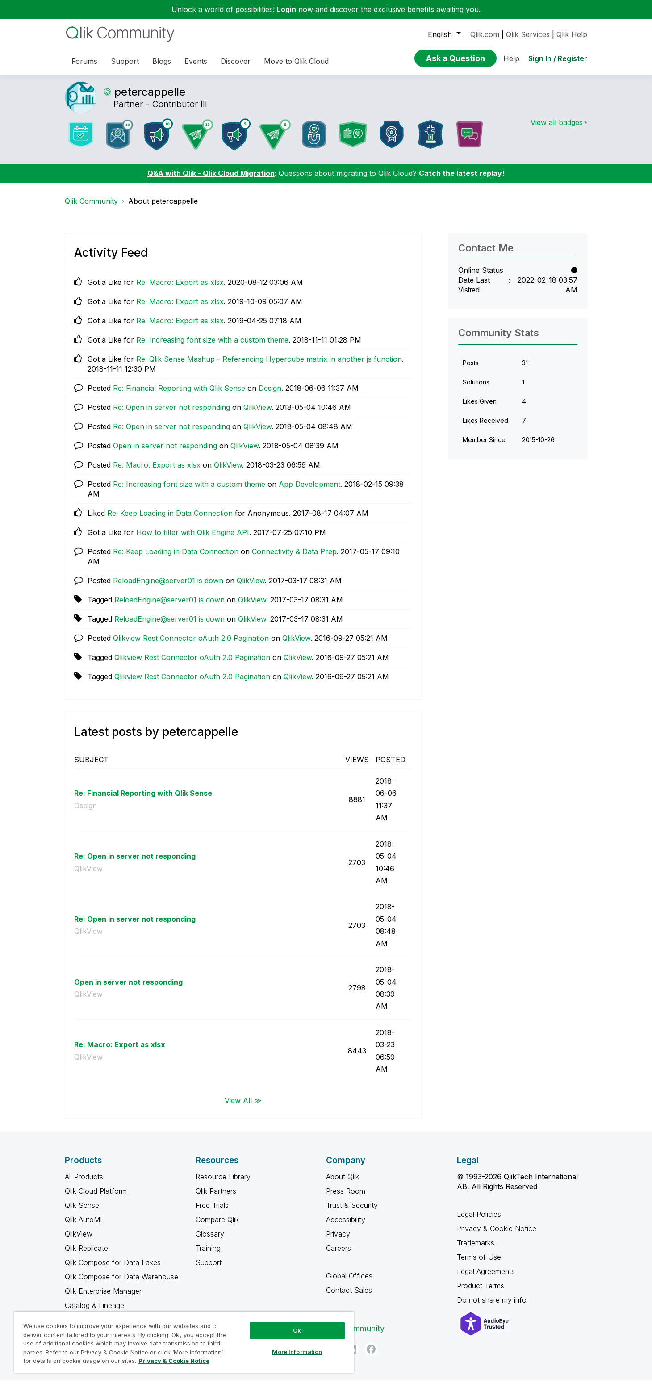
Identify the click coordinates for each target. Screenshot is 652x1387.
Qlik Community (91, 207)
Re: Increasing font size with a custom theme (212, 346)
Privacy (338, 1240)
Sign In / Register (557, 58)
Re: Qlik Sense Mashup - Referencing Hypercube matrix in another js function (269, 365)
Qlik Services (528, 34)
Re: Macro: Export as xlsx (180, 288)
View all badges (557, 129)
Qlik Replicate (86, 1254)
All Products (84, 1183)
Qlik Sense (82, 1211)
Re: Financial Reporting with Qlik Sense (179, 394)
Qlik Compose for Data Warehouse (121, 1283)
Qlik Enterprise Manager (103, 1297)
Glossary (210, 1240)
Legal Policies (479, 1220)
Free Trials (212, 1211)
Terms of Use (479, 1263)
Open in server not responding (165, 452)
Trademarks (475, 1249)
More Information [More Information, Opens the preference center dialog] (297, 1351)
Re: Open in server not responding (171, 413)
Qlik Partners (216, 1197)
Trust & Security (352, 1211)
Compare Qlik (217, 1226)
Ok (297, 1330)
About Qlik (342, 1183)
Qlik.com (484, 34)
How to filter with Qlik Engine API (192, 539)
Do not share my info (493, 1306)
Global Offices (349, 1282)
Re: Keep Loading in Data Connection (170, 519)
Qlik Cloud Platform (96, 1197)
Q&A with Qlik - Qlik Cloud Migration (211, 179)
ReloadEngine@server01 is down (168, 587)
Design (270, 394)
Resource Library (223, 1183)
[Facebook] (371, 1355)
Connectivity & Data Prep (294, 558)
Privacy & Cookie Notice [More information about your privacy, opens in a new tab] (173, 1360)
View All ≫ (243, 1106)
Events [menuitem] (195, 61)
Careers (338, 1254)
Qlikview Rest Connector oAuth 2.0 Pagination (191, 644)
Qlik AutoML (84, 1226)
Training (208, 1254)
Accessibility (345, 1226)
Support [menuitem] (125, 61)
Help (511, 58)
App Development (309, 490)
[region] (184, 1342)
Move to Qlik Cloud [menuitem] (296, 61)
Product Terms (480, 1292)
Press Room (345, 1197)
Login (286, 9)
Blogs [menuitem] (161, 61)
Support (209, 1269)
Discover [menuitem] (236, 61)
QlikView (257, 413)
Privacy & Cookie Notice (496, 1235)
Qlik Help (571, 34)
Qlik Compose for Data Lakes (113, 1269)
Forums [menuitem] (84, 61)
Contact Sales (349, 1296)
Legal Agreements (486, 1278)
